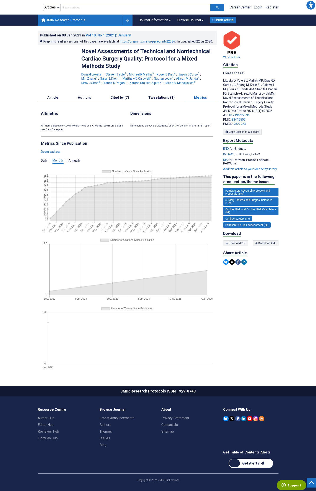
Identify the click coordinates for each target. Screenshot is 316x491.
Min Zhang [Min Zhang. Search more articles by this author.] (89, 78)
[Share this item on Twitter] (232, 262)
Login (258, 7)
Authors (105, 425)
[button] (311, 5)
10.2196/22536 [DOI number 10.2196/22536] (239, 115)
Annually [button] (74, 160)
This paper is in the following (249, 179)
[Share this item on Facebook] (238, 262)
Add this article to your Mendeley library (250, 169)
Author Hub (46, 418)
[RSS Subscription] (261, 418)
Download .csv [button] (51, 151)
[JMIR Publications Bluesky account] (226, 418)
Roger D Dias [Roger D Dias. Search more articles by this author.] (166, 74)
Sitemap (167, 431)
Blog (103, 445)
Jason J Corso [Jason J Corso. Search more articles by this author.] (189, 74)
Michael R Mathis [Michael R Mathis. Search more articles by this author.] (141, 74)
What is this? (231, 57)
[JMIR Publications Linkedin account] (243, 418)
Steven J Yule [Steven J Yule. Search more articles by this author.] (116, 74)
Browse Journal (112, 409)
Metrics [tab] (200, 97)
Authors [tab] (84, 97)
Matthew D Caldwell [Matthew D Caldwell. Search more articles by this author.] (137, 78)
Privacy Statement (175, 418)
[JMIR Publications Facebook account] (238, 418)
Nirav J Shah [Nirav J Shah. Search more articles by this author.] (91, 83)
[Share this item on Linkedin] (244, 262)
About (166, 409)
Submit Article (223, 20)
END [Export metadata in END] (226, 148)
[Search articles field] (135, 7)
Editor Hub (46, 425)
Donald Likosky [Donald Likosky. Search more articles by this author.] (92, 74)
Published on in (85, 35)
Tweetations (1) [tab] (161, 97)
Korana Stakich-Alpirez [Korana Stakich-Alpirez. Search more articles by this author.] (146, 83)
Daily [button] (44, 160)
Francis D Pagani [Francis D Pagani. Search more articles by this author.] (115, 83)
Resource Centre (52, 409)
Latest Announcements (117, 418)
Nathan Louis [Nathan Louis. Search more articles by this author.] (164, 78)
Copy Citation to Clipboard (242, 131)
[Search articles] (217, 7)
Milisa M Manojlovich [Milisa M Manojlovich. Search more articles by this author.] (180, 83)
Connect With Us (236, 409)
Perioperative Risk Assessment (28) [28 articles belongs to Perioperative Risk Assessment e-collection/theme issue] (247, 225)
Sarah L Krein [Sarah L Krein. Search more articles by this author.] (110, 78)
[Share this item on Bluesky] (226, 262)
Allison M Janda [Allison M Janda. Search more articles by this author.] (188, 78)
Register (271, 7)
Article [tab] (52, 97)
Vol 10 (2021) (108, 35)
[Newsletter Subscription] (251, 463)
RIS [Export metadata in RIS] (225, 160)
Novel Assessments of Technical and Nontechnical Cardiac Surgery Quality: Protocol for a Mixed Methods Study (146, 58)
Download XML (265, 243)
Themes (106, 431)
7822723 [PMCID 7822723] (240, 124)
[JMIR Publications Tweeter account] (231, 418)
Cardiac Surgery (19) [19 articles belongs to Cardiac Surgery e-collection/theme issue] (237, 218)
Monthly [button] (58, 160)
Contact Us (169, 425)
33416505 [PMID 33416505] (239, 119)
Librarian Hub (48, 438)
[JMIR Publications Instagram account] (255, 418)
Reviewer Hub (48, 431)
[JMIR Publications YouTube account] (249, 418)
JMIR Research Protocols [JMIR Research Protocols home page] (63, 20)
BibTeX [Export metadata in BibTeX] (228, 154)
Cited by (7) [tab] (119, 97)
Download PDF (236, 243)
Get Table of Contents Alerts (247, 452)
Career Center (240, 7)
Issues (105, 438)
